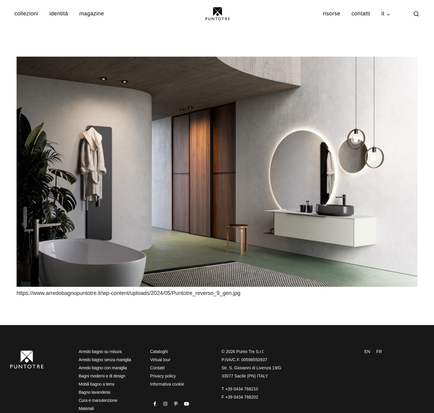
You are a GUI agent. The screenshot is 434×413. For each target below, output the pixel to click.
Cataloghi (159, 351)
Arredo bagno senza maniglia (105, 359)
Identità (58, 14)
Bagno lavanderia (94, 392)
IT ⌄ (386, 14)
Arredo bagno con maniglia (103, 367)
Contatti (360, 14)
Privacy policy (163, 376)
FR (379, 351)
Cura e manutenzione (98, 400)
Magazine (91, 14)
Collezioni (26, 14)
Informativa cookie (167, 384)
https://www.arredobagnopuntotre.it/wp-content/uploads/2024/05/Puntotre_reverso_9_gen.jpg (129, 293)
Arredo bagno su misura (100, 351)
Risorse (332, 14)
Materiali (86, 408)
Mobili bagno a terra (96, 384)
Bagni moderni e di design (102, 376)
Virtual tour (160, 359)
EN (367, 351)
